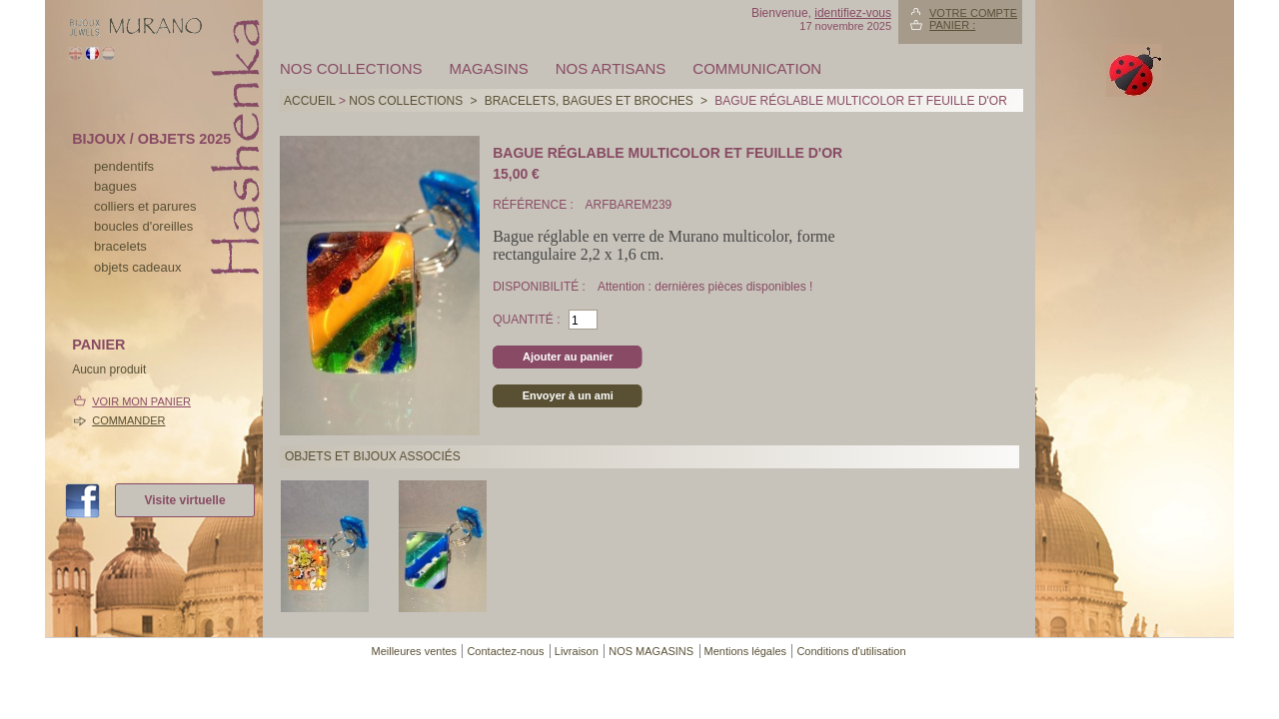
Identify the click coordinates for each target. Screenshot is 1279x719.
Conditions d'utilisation (850, 651)
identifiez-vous (852, 13)
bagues (115, 186)
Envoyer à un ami (568, 395)
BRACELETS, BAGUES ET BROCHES (589, 101)
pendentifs (124, 166)
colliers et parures (145, 206)
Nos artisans (611, 68)
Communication (756, 68)
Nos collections (351, 68)
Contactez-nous (505, 651)
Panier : (952, 25)
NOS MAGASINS (651, 651)
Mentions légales (745, 651)
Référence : (535, 205)
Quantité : (526, 320)
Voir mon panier (141, 401)
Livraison (577, 651)
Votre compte (973, 13)
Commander (128, 420)
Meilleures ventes (414, 651)
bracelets (120, 246)
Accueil (310, 101)
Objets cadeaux (137, 267)
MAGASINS (489, 68)
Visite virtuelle (184, 500)
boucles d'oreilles (143, 226)
